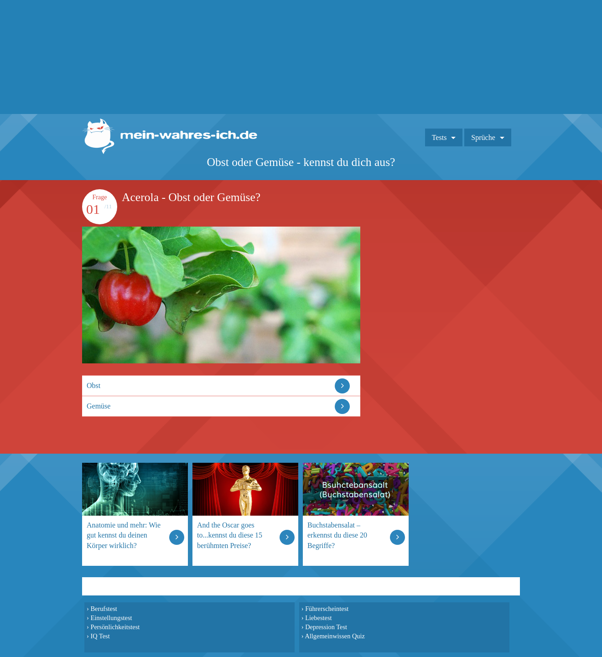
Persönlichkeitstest (115, 627)
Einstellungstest (111, 617)
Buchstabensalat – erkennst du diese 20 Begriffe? (337, 535)
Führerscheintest (326, 608)
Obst (93, 385)
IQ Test (99, 636)
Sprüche (483, 137)
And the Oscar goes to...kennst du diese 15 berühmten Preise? (229, 535)
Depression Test (326, 627)
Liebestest (318, 617)
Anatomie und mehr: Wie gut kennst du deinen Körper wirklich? (124, 535)
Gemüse (98, 406)
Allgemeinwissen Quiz (335, 636)
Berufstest (103, 608)
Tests (439, 137)
